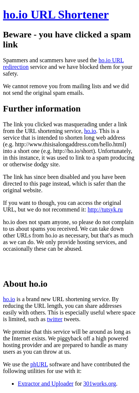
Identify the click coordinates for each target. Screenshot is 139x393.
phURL (39, 364)
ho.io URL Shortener (56, 14)
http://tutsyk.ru (105, 209)
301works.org (99, 383)
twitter (55, 319)
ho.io (90, 131)
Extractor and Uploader (45, 383)
